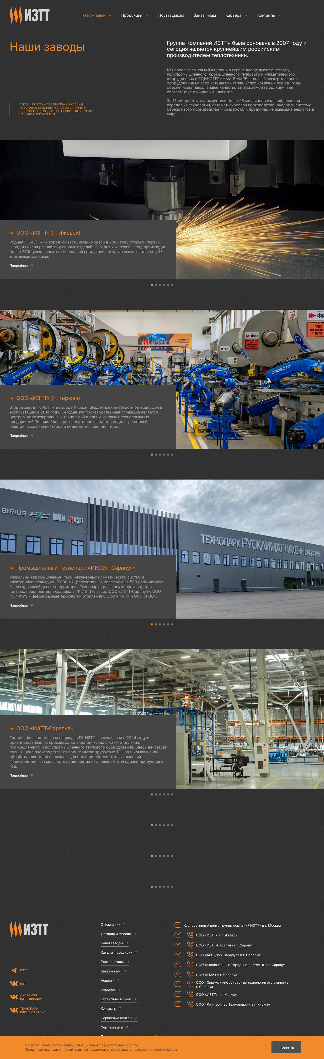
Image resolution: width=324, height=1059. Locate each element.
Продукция (135, 15)
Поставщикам (171, 15)
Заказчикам (205, 15)
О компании (97, 15)
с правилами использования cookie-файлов (142, 1049)
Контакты (269, 15)
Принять (286, 1047)
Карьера (236, 15)
